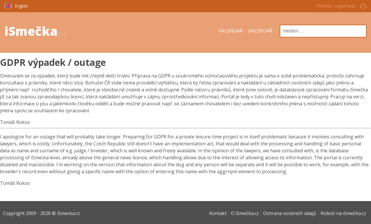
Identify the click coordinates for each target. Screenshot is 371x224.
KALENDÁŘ (260, 31)
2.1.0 (62, 34)
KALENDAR (231, 31)
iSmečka (31, 31)
